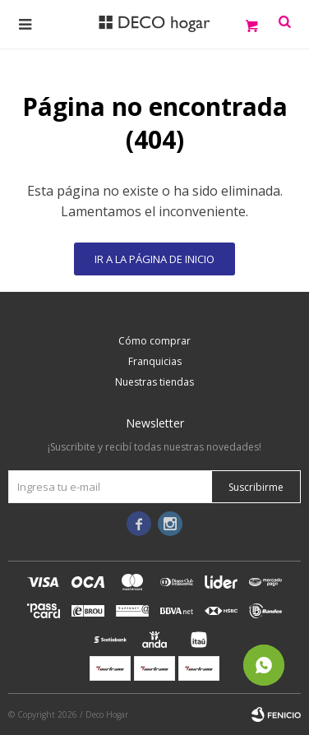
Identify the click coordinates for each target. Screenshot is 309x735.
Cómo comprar (154, 341)
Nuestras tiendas (154, 382)
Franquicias (155, 361)
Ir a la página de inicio (154, 259)
